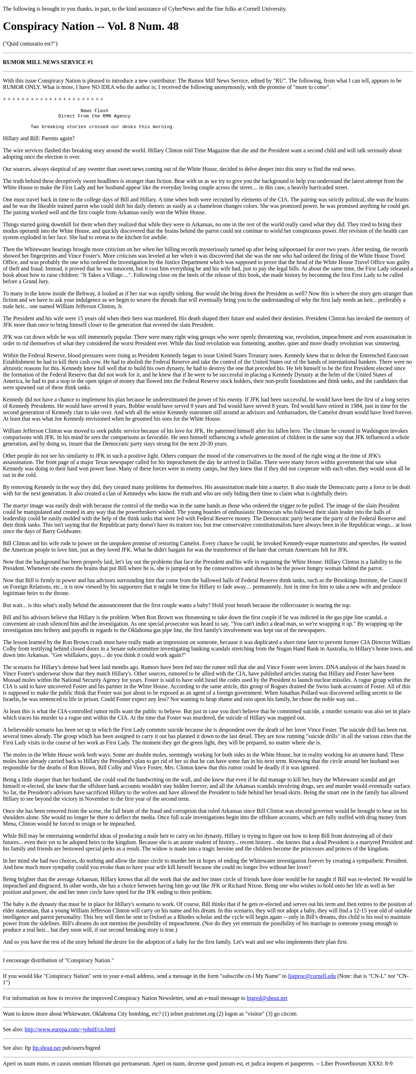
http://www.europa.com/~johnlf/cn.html (70, 1034)
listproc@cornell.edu (312, 980)
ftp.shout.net (46, 1052)
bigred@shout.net (267, 1002)
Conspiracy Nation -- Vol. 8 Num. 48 (91, 26)
